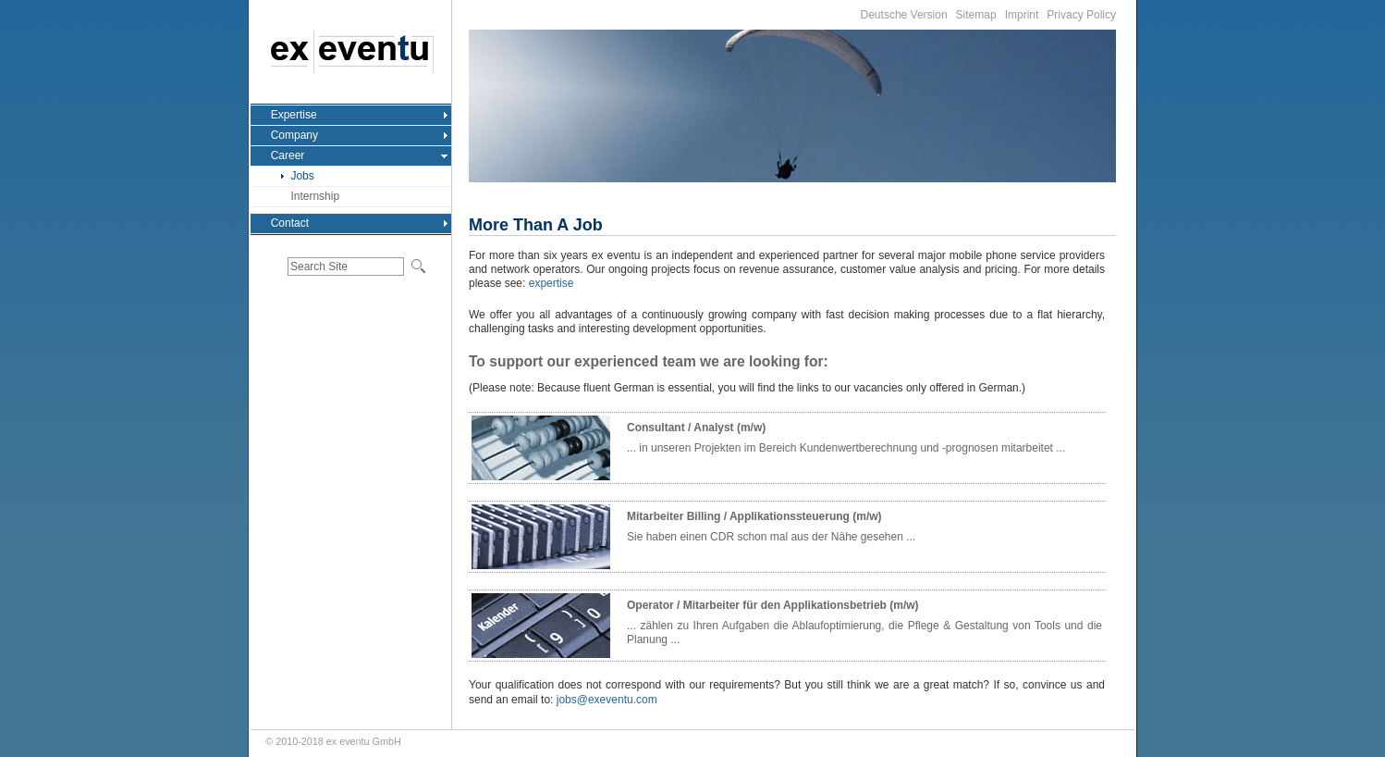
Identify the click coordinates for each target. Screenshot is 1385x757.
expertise (551, 283)
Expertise (294, 114)
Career (288, 155)
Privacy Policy (1081, 14)
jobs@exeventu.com (607, 699)
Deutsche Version (904, 14)
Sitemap (976, 14)
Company (294, 135)
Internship (314, 196)
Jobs (301, 175)
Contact (290, 223)
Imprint (1022, 14)
